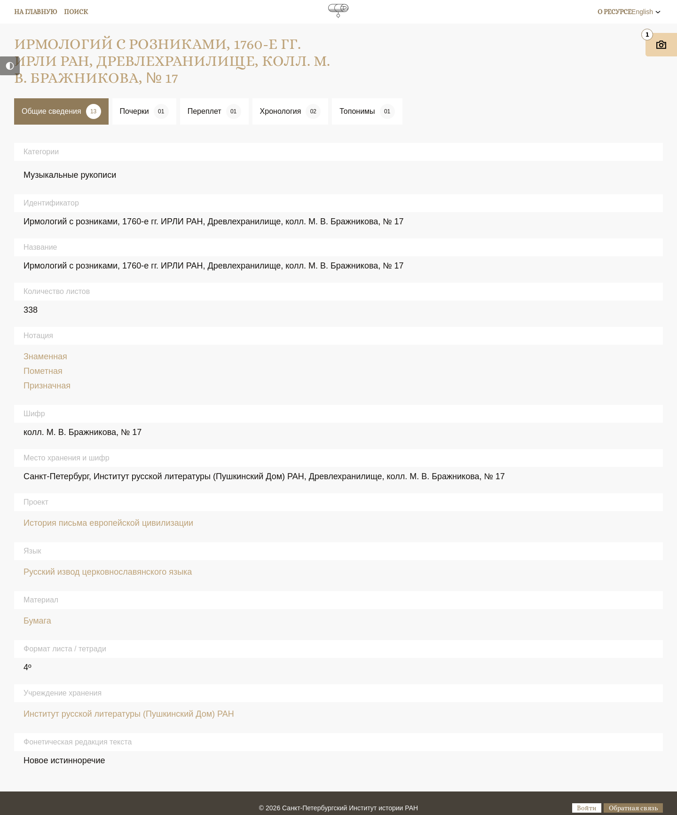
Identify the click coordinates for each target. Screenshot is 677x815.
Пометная (43, 371)
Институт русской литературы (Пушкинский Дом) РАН (129, 714)
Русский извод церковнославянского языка (108, 572)
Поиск (76, 12)
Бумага (37, 620)
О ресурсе (614, 12)
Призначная (47, 385)
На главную (35, 12)
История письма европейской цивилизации (108, 523)
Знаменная (45, 356)
